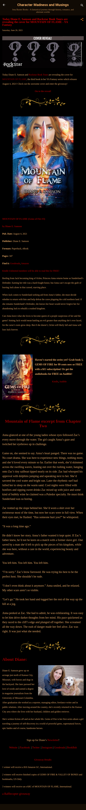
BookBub (72, 747)
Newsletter (52, 740)
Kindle (55, 381)
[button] (82, 20)
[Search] (82, 5)
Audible (63, 381)
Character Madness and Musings (43, 5)
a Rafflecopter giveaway (16, 793)
